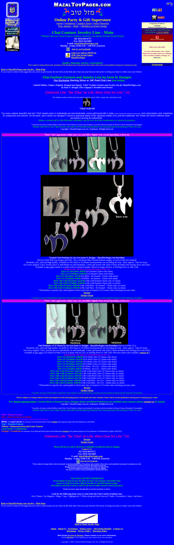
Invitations (70, 23)
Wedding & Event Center (94, 26)
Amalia (54, 422)
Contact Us (118, 529)
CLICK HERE (163, 32)
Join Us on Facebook (89, 461)
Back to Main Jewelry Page (87, 524)
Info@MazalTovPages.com (86, 43)
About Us (62, 529)
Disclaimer (71, 531)
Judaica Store (84, 23)
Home (53, 529)
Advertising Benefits (102, 529)
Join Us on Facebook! (81, 49)
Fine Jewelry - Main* (68, 26)
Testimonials (157, 64)
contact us (144, 353)
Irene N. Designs (76, 535)
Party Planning (101, 23)
